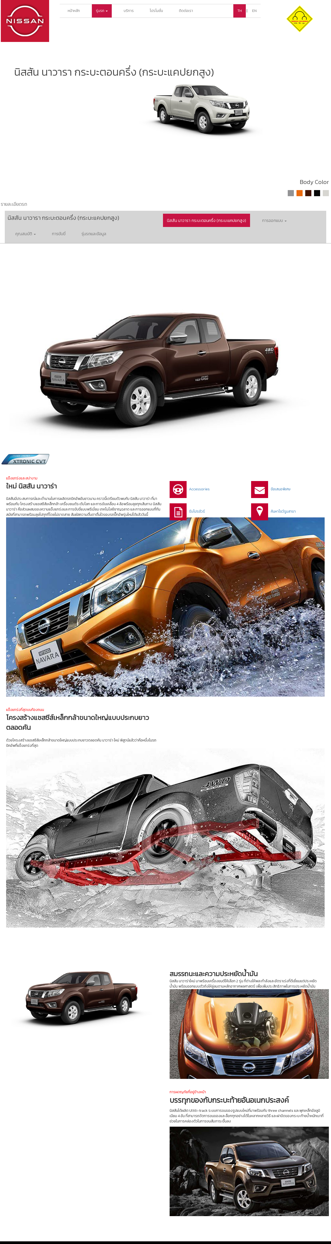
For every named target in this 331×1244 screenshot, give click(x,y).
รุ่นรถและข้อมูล (93, 233)
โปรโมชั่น (156, 11)
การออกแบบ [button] (274, 220)
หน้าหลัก (74, 11)
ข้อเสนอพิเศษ (280, 489)
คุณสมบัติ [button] (25, 233)
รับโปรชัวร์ (197, 511)
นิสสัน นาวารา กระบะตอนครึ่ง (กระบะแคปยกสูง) (206, 220)
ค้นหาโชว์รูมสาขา (283, 511)
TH (239, 11)
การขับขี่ (59, 233)
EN (254, 11)
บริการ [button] (129, 11)
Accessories (199, 489)
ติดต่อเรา (186, 11)
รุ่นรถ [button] (102, 11)
